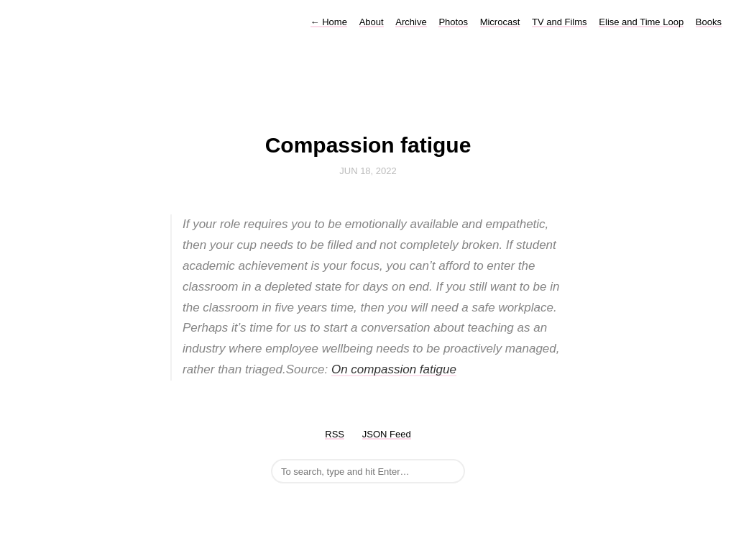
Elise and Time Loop (641, 22)
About (371, 22)
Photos (452, 22)
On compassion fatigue (393, 369)
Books (709, 22)
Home (328, 22)
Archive (410, 22)
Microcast (500, 22)
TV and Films (559, 22)
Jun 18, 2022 (368, 170)
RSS (334, 434)
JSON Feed (386, 434)
